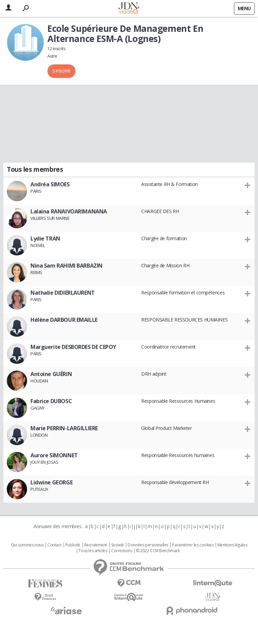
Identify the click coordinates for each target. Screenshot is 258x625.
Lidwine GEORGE (51, 482)
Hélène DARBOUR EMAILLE (64, 320)
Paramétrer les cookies (192, 545)
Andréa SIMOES (50, 184)
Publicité (72, 545)
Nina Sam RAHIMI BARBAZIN (66, 265)
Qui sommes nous (27, 545)
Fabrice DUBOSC (51, 401)
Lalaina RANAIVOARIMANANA (68, 211)
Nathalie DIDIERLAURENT (62, 292)
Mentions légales (232, 545)
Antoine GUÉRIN (51, 374)
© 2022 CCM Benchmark (158, 550)
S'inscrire (61, 70)
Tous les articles (93, 550)
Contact (54, 545)
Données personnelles (148, 545)
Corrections (121, 550)
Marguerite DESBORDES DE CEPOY (73, 347)
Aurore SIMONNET (54, 455)
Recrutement (95, 545)
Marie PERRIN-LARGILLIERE (64, 428)
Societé (117, 545)
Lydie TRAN (45, 238)
